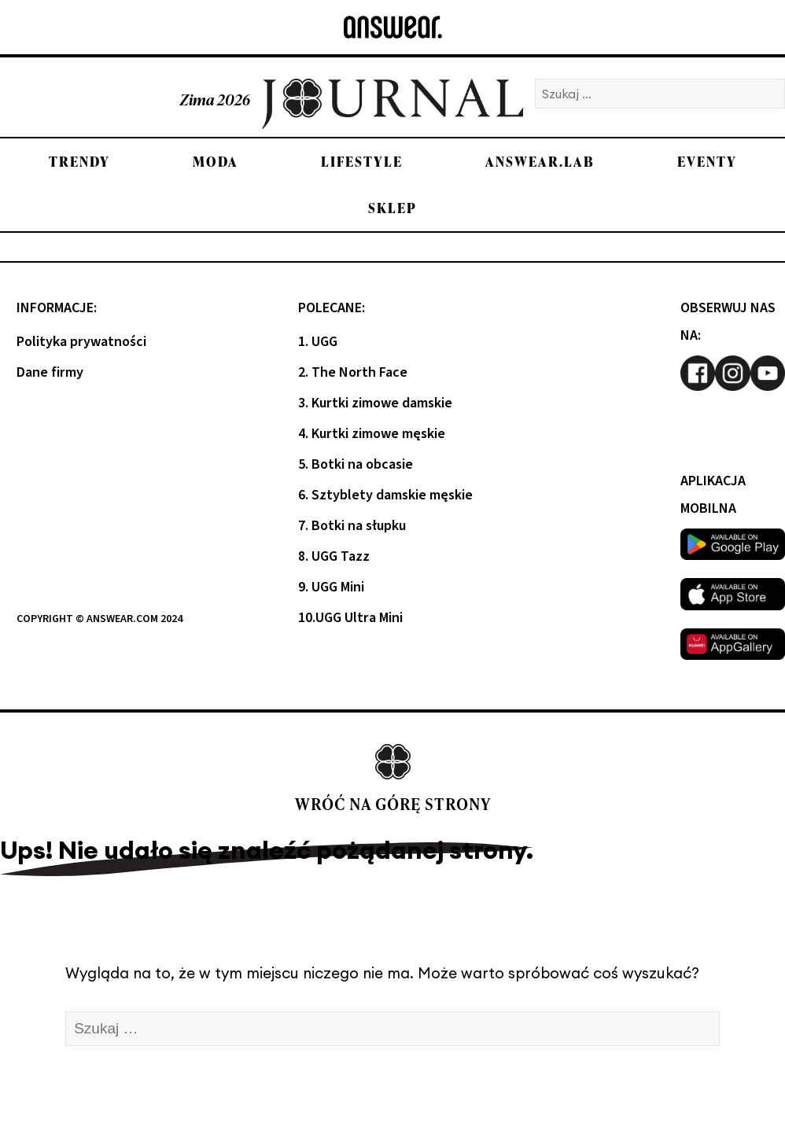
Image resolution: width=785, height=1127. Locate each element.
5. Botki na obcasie (355, 464)
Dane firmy (50, 372)
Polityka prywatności (81, 342)
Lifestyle (362, 162)
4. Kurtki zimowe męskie (371, 434)
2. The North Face (352, 372)
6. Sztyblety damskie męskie (385, 495)
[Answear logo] (393, 27)
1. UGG (317, 342)
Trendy (79, 162)
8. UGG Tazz (334, 556)
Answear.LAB (540, 162)
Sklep (392, 208)
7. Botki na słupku (352, 526)
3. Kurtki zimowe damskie (375, 403)
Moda (215, 162)
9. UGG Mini (331, 587)
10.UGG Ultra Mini (350, 618)
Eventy (707, 162)
